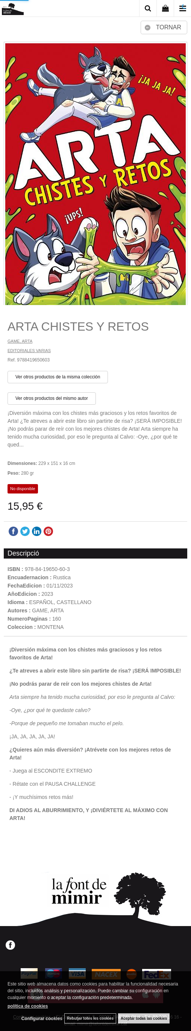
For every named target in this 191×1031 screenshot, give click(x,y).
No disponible (22, 488)
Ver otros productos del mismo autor (51, 398)
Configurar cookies (41, 1018)
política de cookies (28, 1006)
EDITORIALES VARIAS (29, 350)
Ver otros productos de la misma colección (57, 377)
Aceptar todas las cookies (144, 1018)
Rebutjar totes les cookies (90, 1018)
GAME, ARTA (20, 341)
